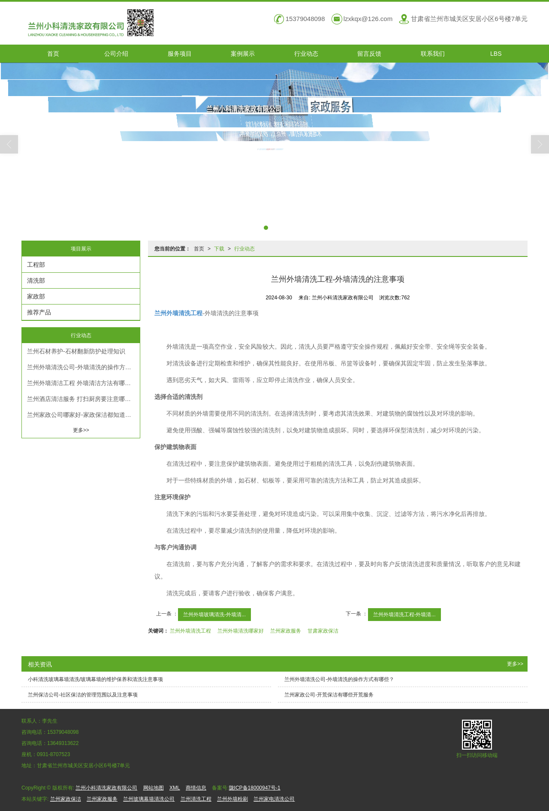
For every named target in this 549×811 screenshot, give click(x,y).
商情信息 (196, 788)
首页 (53, 53)
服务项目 (180, 53)
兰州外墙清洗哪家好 (240, 631)
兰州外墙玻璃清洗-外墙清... (214, 615)
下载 (219, 249)
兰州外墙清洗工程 (190, 631)
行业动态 (306, 53)
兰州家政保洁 (65, 799)
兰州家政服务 (285, 631)
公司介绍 (116, 53)
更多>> (81, 430)
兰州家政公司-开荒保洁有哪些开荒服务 (329, 695)
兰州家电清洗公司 (274, 799)
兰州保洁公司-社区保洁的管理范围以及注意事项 (83, 695)
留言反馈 (369, 53)
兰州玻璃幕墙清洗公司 (149, 799)
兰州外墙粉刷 (232, 799)
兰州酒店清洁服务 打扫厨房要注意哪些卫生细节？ (83, 398)
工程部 (36, 264)
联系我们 (433, 53)
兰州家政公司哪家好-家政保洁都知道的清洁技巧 (83, 414)
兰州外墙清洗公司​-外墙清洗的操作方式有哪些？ (83, 367)
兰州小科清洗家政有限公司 (106, 788)
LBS (495, 53)
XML (174, 788)
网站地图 (153, 788)
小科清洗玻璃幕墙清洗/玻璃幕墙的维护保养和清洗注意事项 (95, 679)
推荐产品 (39, 312)
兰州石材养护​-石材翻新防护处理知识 (76, 351)
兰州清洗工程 (196, 799)
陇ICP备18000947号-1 (255, 788)
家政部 (36, 296)
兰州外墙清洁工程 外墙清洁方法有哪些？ (82, 383)
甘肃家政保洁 (323, 631)
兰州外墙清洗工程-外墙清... (404, 615)
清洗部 (36, 280)
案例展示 (243, 53)
